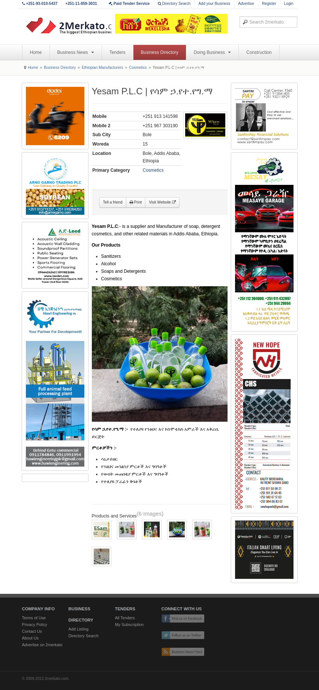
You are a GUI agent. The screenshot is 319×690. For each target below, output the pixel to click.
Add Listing (78, 629)
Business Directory (159, 52)
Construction (258, 52)
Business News (75, 52)
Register (269, 3)
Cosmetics (138, 67)
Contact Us (32, 631)
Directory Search (174, 3)
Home (36, 52)
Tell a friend (113, 202)
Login (289, 3)
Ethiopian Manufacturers (102, 67)
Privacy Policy (34, 624)
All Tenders (125, 618)
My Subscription (129, 624)
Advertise (246, 3)
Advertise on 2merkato (42, 644)
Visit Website (162, 202)
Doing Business (212, 52)
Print (136, 202)
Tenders (117, 52)
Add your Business (214, 3)
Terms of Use (34, 618)
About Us (30, 638)
